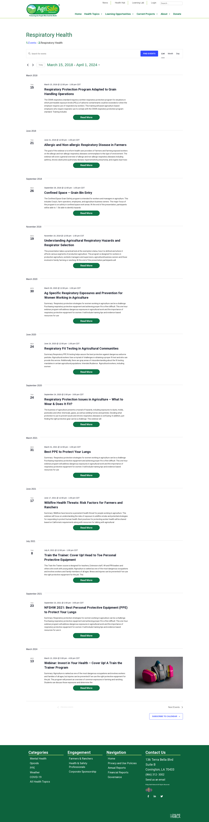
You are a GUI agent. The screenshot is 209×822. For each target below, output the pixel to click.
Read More (86, 117)
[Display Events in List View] (163, 53)
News (105, 2)
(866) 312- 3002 (155, 774)
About (166, 14)
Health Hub (120, 2)
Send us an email (155, 779)
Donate (177, 14)
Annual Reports (117, 767)
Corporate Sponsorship (82, 771)
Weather (35, 772)
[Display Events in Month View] (170, 53)
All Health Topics (40, 781)
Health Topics (93, 14)
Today (41, 65)
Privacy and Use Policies (122, 763)
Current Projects (147, 14)
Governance (115, 777)
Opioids (34, 763)
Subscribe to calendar (164, 716)
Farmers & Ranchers (81, 758)
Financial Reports (118, 772)
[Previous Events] (27, 65)
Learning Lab (138, 2)
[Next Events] (33, 65)
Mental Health (38, 758)
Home (78, 14)
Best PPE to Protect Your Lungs (67, 452)
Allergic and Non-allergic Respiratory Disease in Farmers (85, 145)
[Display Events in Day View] (178, 53)
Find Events (149, 54)
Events (32, 42)
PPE (32, 767)
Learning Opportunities (119, 14)
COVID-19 (35, 777)
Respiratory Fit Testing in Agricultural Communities (81, 348)
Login (153, 2)
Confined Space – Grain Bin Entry (68, 193)
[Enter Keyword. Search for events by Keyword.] (83, 54)
